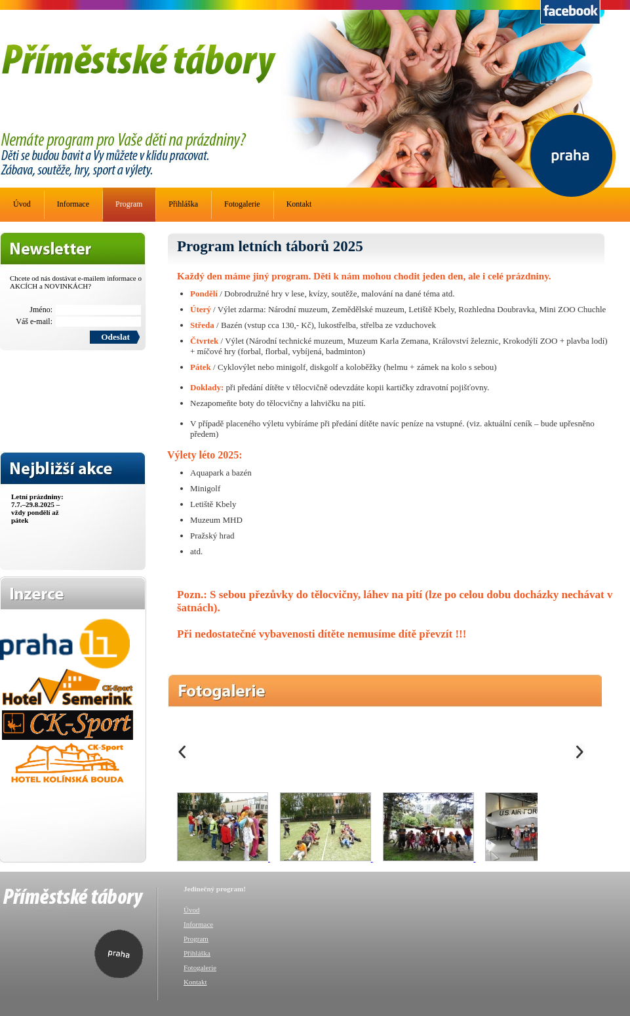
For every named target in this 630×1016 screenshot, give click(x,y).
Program (128, 204)
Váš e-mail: (34, 321)
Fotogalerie (242, 204)
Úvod (22, 204)
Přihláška (183, 204)
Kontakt (299, 204)
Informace (73, 204)
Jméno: (41, 309)
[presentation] (54, 391)
